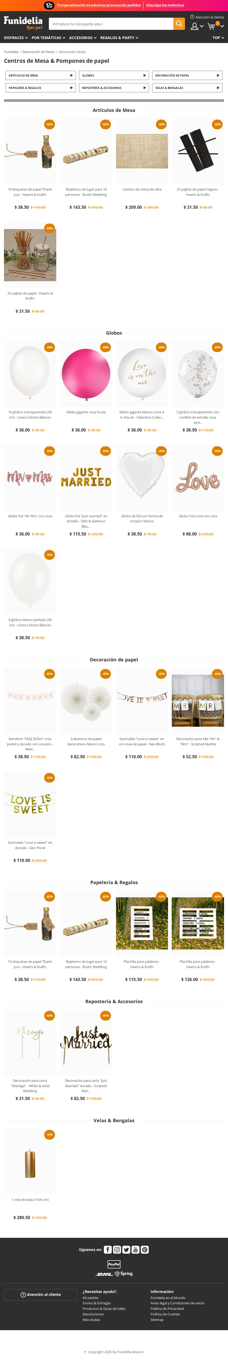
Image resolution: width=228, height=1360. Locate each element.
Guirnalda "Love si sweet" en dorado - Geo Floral (30, 845)
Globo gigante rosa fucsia (86, 412)
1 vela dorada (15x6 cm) (30, 1199)
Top (216, 37)
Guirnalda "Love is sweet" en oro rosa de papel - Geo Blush (142, 741)
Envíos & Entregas (97, 1303)
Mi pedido (91, 1297)
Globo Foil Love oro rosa (198, 516)
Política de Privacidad (167, 1308)
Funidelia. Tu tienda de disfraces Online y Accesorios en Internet (23, 23)
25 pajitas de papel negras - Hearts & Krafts (198, 192)
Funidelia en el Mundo (168, 1297)
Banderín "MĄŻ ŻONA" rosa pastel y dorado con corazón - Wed (30, 743)
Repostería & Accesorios (102, 88)
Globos (88, 75)
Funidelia (11, 51)
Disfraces (14, 37)
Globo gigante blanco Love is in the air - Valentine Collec (141, 415)
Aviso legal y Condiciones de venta (177, 1303)
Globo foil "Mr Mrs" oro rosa (30, 516)
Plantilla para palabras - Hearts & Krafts (142, 964)
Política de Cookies (165, 1314)
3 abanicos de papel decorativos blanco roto (86, 741)
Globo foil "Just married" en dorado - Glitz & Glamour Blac (86, 521)
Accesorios (80, 37)
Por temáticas (46, 37)
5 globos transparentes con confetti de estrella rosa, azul (197, 417)
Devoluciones (93, 1314)
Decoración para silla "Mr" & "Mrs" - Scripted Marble (198, 741)
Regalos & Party (117, 37)
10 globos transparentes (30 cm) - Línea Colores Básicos (30, 415)
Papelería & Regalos (25, 88)
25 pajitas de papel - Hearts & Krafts (30, 296)
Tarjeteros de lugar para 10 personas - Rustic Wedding (86, 192)
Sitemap (157, 1319)
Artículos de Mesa (23, 75)
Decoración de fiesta (38, 51)
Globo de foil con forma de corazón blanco (142, 519)
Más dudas (91, 1319)
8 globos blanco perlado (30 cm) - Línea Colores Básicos (30, 622)
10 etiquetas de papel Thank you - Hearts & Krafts (30, 192)
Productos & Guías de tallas (104, 1308)
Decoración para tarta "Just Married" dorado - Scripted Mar (86, 1085)
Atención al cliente (41, 1294)
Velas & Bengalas (169, 88)
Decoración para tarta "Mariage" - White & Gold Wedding (30, 1085)
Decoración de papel (172, 75)
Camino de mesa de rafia (142, 189)
